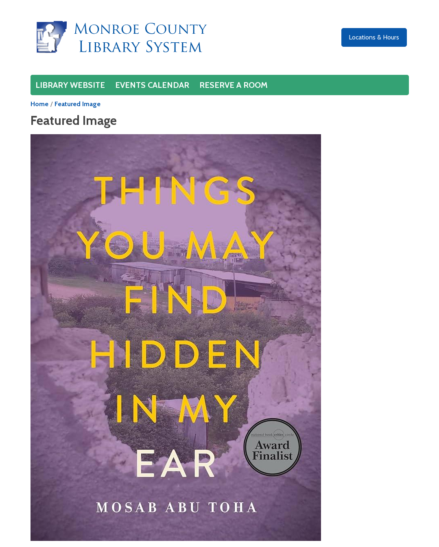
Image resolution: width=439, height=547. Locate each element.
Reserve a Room (233, 85)
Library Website (70, 85)
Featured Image (77, 104)
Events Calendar (152, 85)
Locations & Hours (374, 37)
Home (39, 104)
